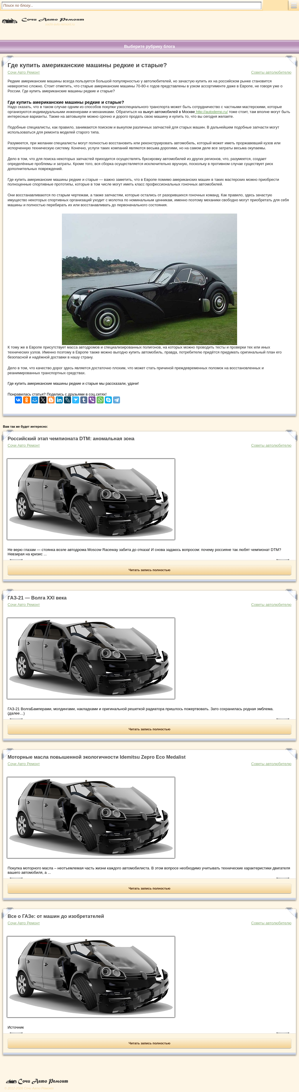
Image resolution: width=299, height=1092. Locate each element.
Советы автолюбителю (271, 72)
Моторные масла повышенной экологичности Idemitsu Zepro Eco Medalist (97, 757)
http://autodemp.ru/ (211, 112)
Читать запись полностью (150, 570)
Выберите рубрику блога (149, 46)
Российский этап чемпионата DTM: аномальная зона (71, 438)
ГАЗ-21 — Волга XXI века (37, 598)
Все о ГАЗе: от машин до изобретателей (56, 916)
